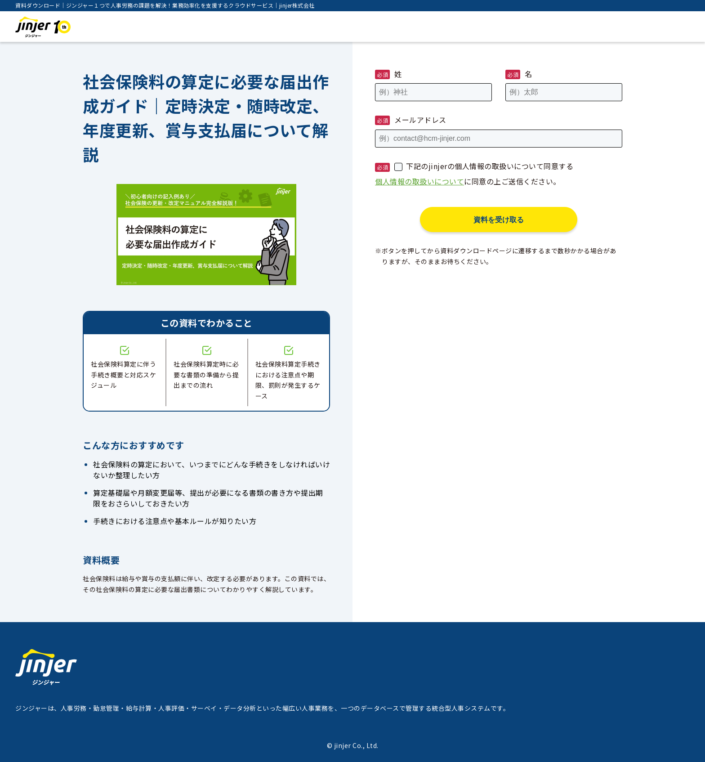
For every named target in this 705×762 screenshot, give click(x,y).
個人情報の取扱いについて (419, 181)
